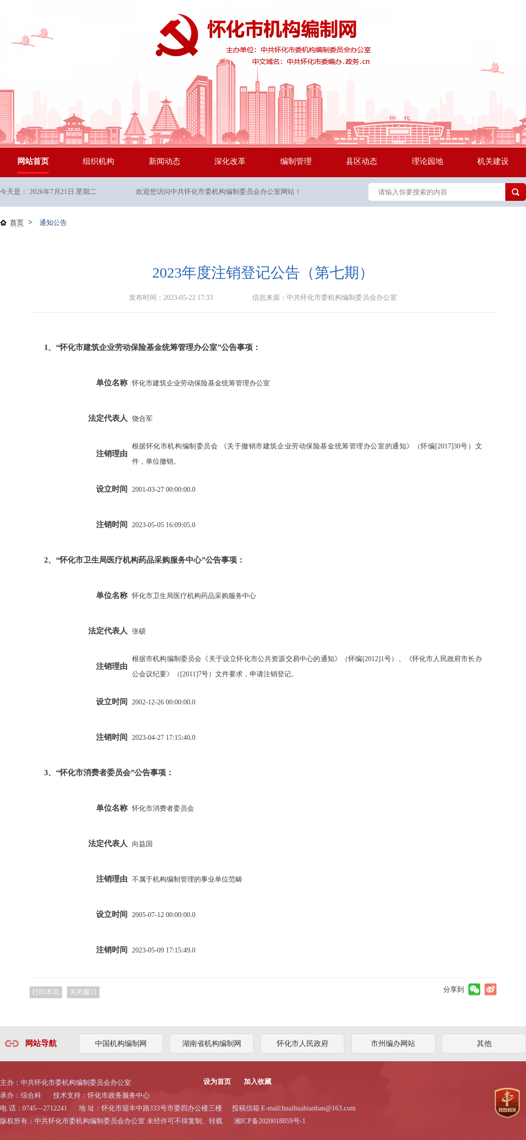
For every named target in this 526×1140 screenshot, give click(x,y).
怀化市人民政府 (303, 1043)
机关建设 (493, 161)
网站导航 (41, 1043)
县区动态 (361, 161)
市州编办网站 (393, 1043)
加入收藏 (257, 1081)
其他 (484, 1043)
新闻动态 (164, 161)
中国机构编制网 (121, 1043)
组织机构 (98, 161)
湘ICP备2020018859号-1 (269, 1121)
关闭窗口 (83, 992)
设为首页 (217, 1081)
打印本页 (46, 992)
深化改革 (230, 161)
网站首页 (33, 161)
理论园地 (427, 161)
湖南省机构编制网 (211, 1043)
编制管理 (296, 161)
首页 (17, 222)
